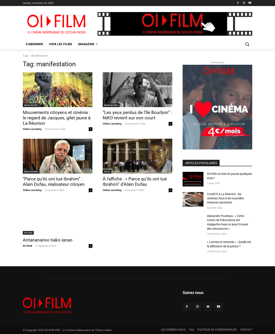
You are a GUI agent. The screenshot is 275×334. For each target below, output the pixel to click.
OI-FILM (27, 245)
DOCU (107, 171)
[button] (247, 44)
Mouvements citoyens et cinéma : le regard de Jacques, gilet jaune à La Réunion (56, 118)
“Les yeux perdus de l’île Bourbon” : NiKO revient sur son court (137, 115)
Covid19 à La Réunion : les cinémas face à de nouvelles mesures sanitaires (225, 198)
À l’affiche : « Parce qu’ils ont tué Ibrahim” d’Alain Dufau (135, 181)
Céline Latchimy (32, 129)
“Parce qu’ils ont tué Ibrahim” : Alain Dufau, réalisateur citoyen (54, 181)
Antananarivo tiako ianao (47, 240)
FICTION (28, 232)
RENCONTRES (31, 105)
